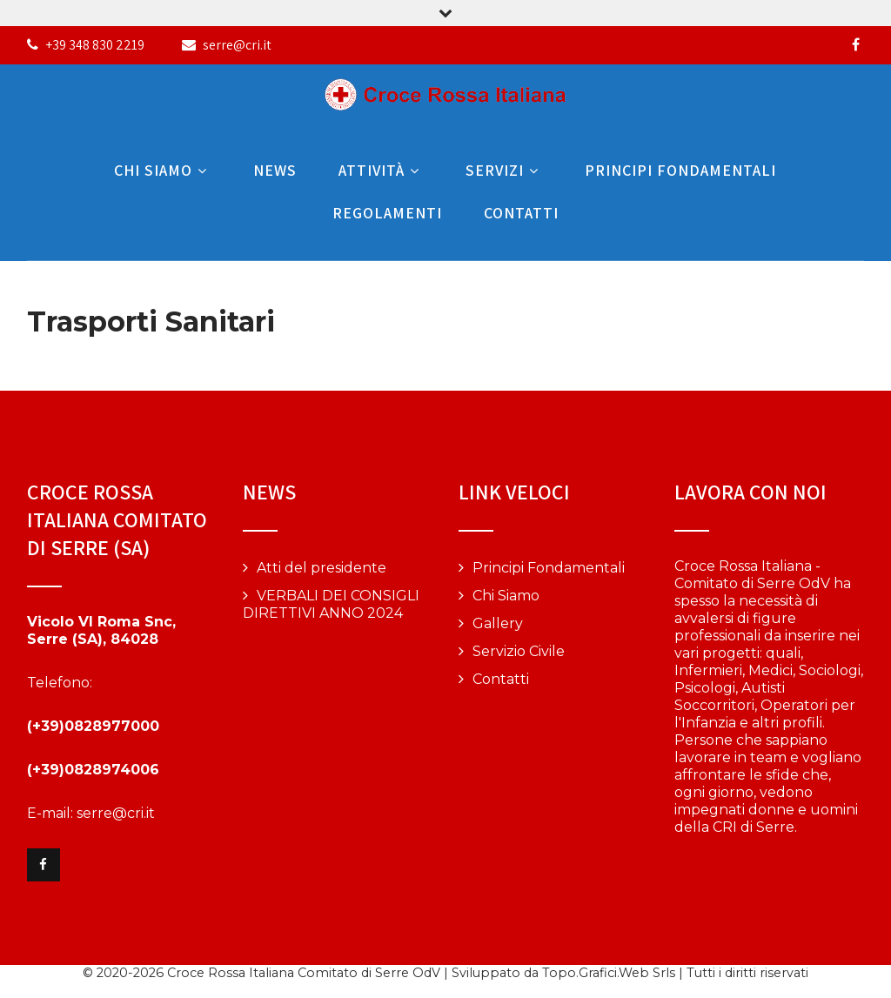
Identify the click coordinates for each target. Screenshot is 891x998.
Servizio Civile (518, 651)
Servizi (504, 170)
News (275, 170)
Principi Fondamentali (680, 170)
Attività (381, 170)
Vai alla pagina (723, 870)
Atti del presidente (321, 567)
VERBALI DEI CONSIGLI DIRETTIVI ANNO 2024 (331, 604)
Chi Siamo (162, 170)
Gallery (497, 623)
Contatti (521, 213)
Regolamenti (387, 213)
